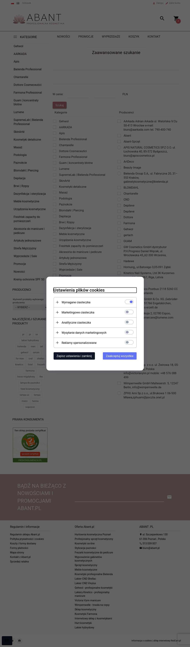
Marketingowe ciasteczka (78, 312)
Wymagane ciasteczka (76, 302)
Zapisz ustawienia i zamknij (74, 356)
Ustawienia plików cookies (79, 290)
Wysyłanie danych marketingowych (84, 332)
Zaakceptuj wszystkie (119, 356)
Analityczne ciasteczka (76, 322)
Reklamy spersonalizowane (79, 342)
